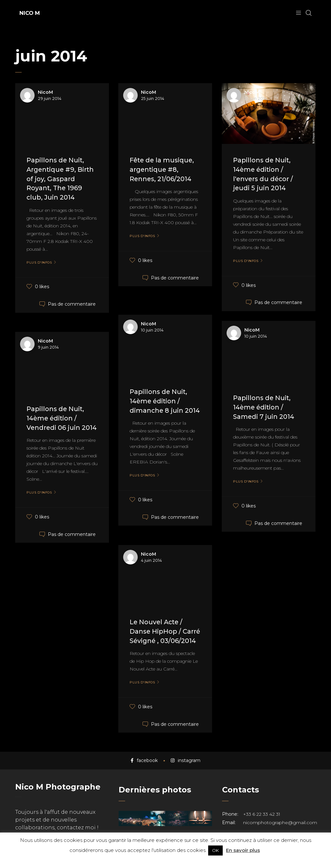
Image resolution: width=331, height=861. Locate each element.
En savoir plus (243, 850)
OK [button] (215, 850)
